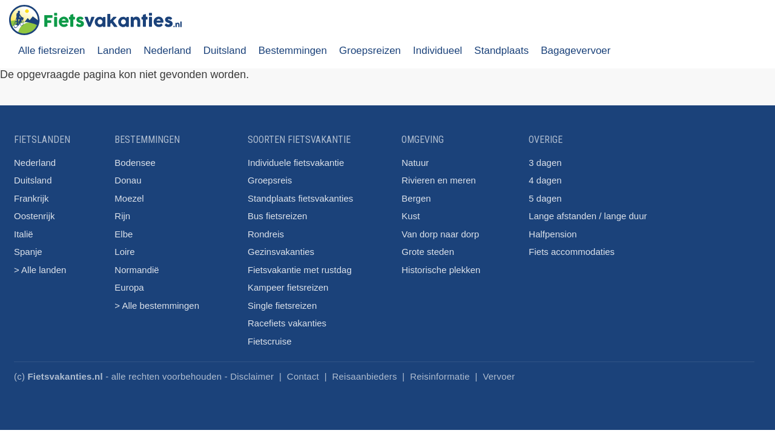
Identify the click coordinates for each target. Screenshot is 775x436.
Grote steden (427, 251)
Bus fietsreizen (277, 216)
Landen (114, 50)
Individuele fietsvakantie (296, 162)
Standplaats (501, 50)
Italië (23, 234)
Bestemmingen (293, 50)
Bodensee (135, 162)
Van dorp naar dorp (440, 234)
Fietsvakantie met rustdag (300, 270)
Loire (124, 251)
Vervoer (499, 376)
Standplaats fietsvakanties (300, 198)
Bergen (415, 198)
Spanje (28, 251)
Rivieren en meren (438, 180)
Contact (303, 376)
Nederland (167, 50)
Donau (127, 180)
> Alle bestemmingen (156, 305)
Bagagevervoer (575, 50)
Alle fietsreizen (51, 50)
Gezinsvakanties (281, 251)
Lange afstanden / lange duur (588, 216)
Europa (128, 287)
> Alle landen (40, 270)
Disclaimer (252, 376)
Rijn (122, 216)
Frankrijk (31, 198)
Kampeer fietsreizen (288, 287)
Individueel (437, 50)
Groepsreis (270, 180)
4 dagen (545, 180)
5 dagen (545, 198)
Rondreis (266, 234)
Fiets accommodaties (572, 251)
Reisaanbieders (364, 376)
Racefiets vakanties (287, 323)
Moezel (128, 198)
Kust (410, 216)
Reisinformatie (440, 376)
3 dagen (545, 162)
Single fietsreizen (282, 305)
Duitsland (224, 50)
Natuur (415, 162)
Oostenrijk (34, 216)
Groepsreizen (370, 50)
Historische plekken (440, 270)
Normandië (136, 270)
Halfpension (552, 234)
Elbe (123, 234)
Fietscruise (270, 341)
